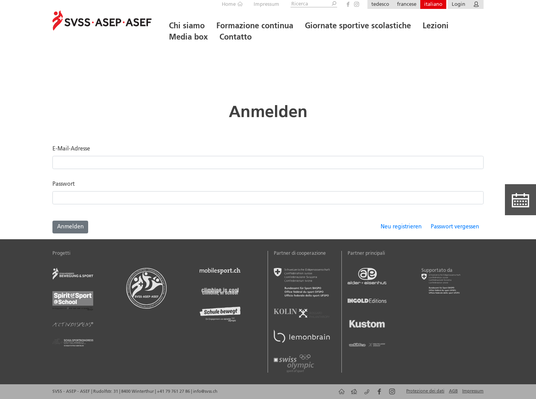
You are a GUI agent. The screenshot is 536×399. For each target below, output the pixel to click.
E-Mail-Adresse (71, 149)
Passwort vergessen (455, 227)
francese (406, 4)
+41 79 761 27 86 (174, 391)
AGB (453, 391)
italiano (433, 4)
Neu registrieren (401, 227)
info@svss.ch (205, 391)
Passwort (63, 184)
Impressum (266, 4)
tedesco (380, 4)
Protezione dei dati (425, 391)
